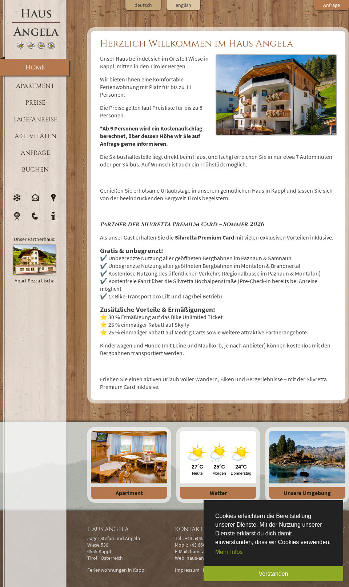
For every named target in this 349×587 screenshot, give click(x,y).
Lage (53, 197)
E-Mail (35, 197)
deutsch (143, 5)
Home (35, 67)
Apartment (129, 492)
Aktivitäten (35, 136)
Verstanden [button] (273, 574)
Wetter (218, 492)
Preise (35, 102)
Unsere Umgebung (307, 492)
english (183, 5)
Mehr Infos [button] (229, 552)
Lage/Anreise (35, 119)
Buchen (35, 169)
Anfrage (35, 153)
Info (53, 216)
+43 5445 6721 (200, 538)
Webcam (17, 216)
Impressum (187, 570)
